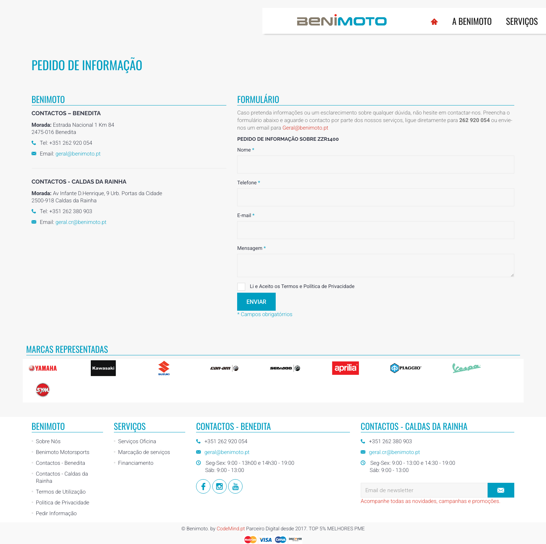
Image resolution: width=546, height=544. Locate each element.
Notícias (387, 20)
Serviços (259, 20)
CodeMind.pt (231, 529)
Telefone (248, 183)
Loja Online (436, 18)
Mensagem (251, 248)
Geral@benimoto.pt (305, 128)
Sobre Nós (48, 441)
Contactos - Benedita (60, 463)
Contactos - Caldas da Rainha (62, 477)
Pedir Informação (56, 513)
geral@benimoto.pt (78, 153)
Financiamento (136, 463)
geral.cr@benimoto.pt (81, 222)
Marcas (303, 20)
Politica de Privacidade (62, 502)
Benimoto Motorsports (63, 452)
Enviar (256, 301)
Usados (344, 20)
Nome (245, 150)
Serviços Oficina (137, 441)
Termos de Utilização (61, 492)
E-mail (245, 216)
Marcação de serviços (144, 452)
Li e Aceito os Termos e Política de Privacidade (295, 287)
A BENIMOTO (210, 20)
